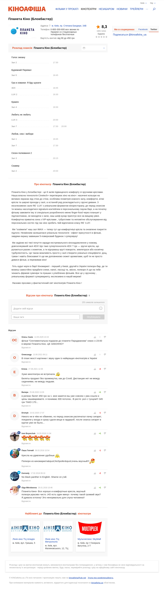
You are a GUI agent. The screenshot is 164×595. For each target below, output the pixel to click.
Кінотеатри (88, 9)
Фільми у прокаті (66, 9)
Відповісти (26, 348)
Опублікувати (93, 317)
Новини (122, 9)
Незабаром (106, 9)
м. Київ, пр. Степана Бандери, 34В (69, 25)
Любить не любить (21, 114)
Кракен (15, 102)
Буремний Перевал (21, 70)
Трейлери (136, 9)
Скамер (15, 166)
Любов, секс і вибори (22, 134)
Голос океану (18, 57)
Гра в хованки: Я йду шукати (26, 82)
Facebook (143, 29)
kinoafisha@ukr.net (77, 578)
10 (106, 37)
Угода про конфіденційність (100, 578)
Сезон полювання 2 (21, 153)
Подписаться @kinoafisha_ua (129, 34)
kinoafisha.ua (97, 583)
